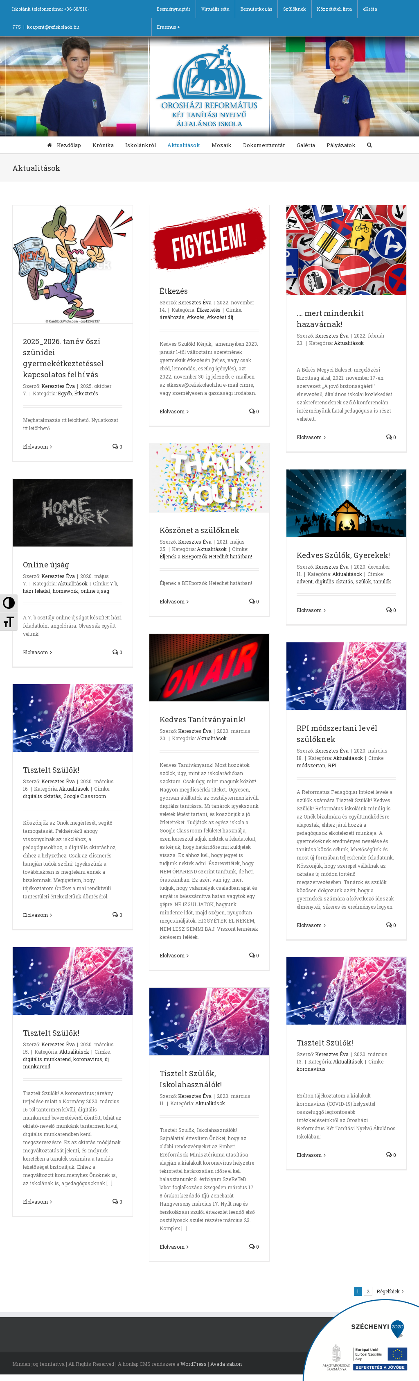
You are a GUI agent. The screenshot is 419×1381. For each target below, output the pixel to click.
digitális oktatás (334, 581)
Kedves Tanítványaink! (202, 719)
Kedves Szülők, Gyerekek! (343, 555)
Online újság (46, 564)
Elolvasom (35, 446)
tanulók (382, 581)
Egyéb (65, 393)
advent (305, 581)
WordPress (193, 1364)
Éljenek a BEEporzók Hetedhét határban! (206, 556)
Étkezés (174, 291)
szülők (363, 581)
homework (65, 590)
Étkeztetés (86, 393)
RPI (332, 765)
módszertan (311, 765)
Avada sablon (226, 1364)
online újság (95, 590)
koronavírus (87, 1059)
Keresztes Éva (58, 386)
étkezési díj (220, 317)
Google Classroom (84, 796)
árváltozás (172, 317)
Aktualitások (349, 343)
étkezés (196, 317)
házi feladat (36, 590)
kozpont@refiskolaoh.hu (53, 27)
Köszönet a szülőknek (199, 530)
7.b (113, 583)
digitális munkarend (47, 1059)
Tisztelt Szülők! (51, 770)
